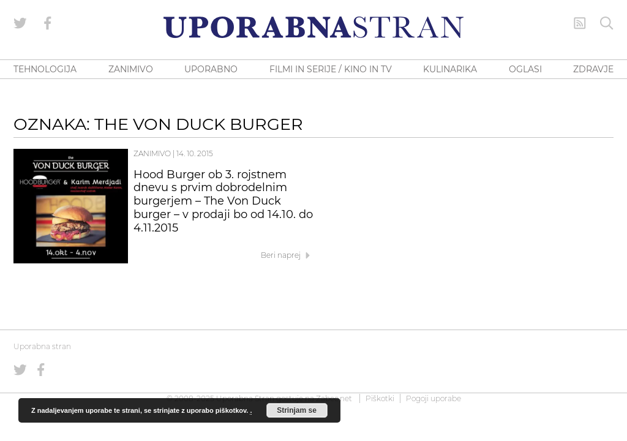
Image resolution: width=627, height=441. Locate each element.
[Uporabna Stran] (313, 27)
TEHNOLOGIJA (45, 69)
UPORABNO (211, 69)
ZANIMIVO (130, 69)
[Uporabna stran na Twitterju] (20, 23)
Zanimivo (152, 153)
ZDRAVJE (593, 69)
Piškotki (380, 398)
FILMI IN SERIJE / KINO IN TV (330, 69)
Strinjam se (297, 410)
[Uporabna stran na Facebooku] (47, 23)
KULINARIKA (450, 69)
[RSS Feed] (580, 23)
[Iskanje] (607, 23)
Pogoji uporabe (433, 398)
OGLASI (525, 69)
